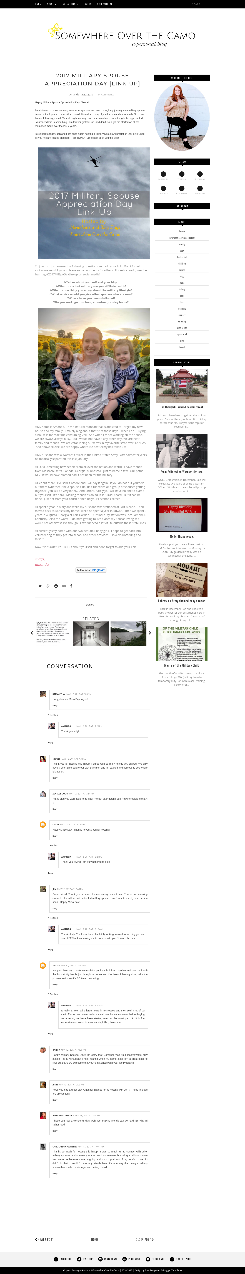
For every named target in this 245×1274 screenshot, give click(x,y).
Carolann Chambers (64, 1146)
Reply (55, 705)
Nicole (56, 758)
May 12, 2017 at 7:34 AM (73, 758)
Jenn (55, 1084)
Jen (59, 133)
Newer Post (46, 1240)
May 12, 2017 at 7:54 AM (81, 793)
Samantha (58, 694)
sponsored (182, 334)
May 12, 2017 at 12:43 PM (70, 889)
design (182, 270)
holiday (182, 289)
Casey (55, 824)
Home (94, 1240)
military (90, 604)
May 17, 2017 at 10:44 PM (91, 1146)
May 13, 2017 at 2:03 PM (71, 1084)
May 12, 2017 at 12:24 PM (89, 726)
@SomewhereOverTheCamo (105, 1270)
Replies (54, 715)
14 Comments (106, 94)
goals (182, 283)
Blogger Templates (172, 1270)
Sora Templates (152, 1270)
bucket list (182, 257)
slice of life (182, 328)
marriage (182, 308)
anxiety (182, 244)
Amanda (66, 726)
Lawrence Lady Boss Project (182, 238)
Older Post (145, 1240)
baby (182, 250)
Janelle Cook (60, 793)
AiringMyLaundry (63, 1115)
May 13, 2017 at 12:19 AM (89, 929)
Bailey (56, 1049)
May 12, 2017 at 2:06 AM (78, 694)
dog (182, 276)
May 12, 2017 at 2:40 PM (73, 965)
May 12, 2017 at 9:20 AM (72, 824)
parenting (182, 321)
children (182, 263)
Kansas (182, 231)
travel (182, 347)
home (182, 295)
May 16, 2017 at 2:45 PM (87, 1115)
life (182, 302)
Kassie (56, 965)
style (182, 340)
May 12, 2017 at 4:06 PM (73, 1049)
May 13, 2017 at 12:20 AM (89, 1005)
